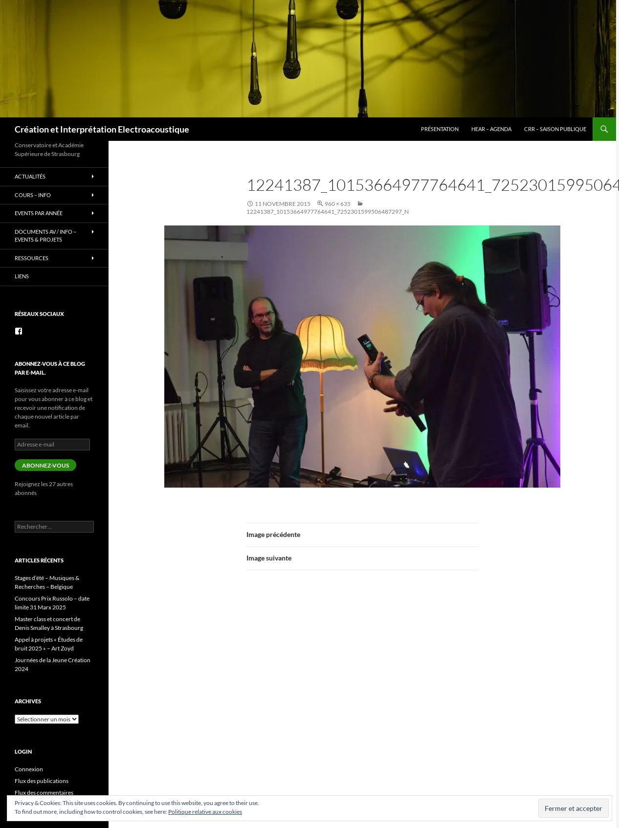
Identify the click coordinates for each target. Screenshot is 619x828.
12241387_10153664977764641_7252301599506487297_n (327, 211)
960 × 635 (338, 203)
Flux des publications (41, 780)
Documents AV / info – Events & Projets (45, 235)
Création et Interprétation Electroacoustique (102, 129)
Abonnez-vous (45, 465)
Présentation (440, 129)
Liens (22, 276)
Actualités (30, 176)
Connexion (29, 769)
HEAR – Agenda (491, 129)
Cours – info (33, 195)
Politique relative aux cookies (205, 811)
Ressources (31, 258)
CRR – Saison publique (555, 129)
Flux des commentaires (44, 792)
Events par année (39, 213)
